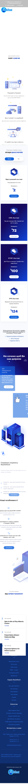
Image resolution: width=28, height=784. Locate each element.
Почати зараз (14, 196)
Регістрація (20, 5)
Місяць (9, 159)
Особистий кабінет (9, 5)
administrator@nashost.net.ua (14, 3)
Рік (18, 159)
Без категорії (8, 639)
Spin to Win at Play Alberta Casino (14, 643)
